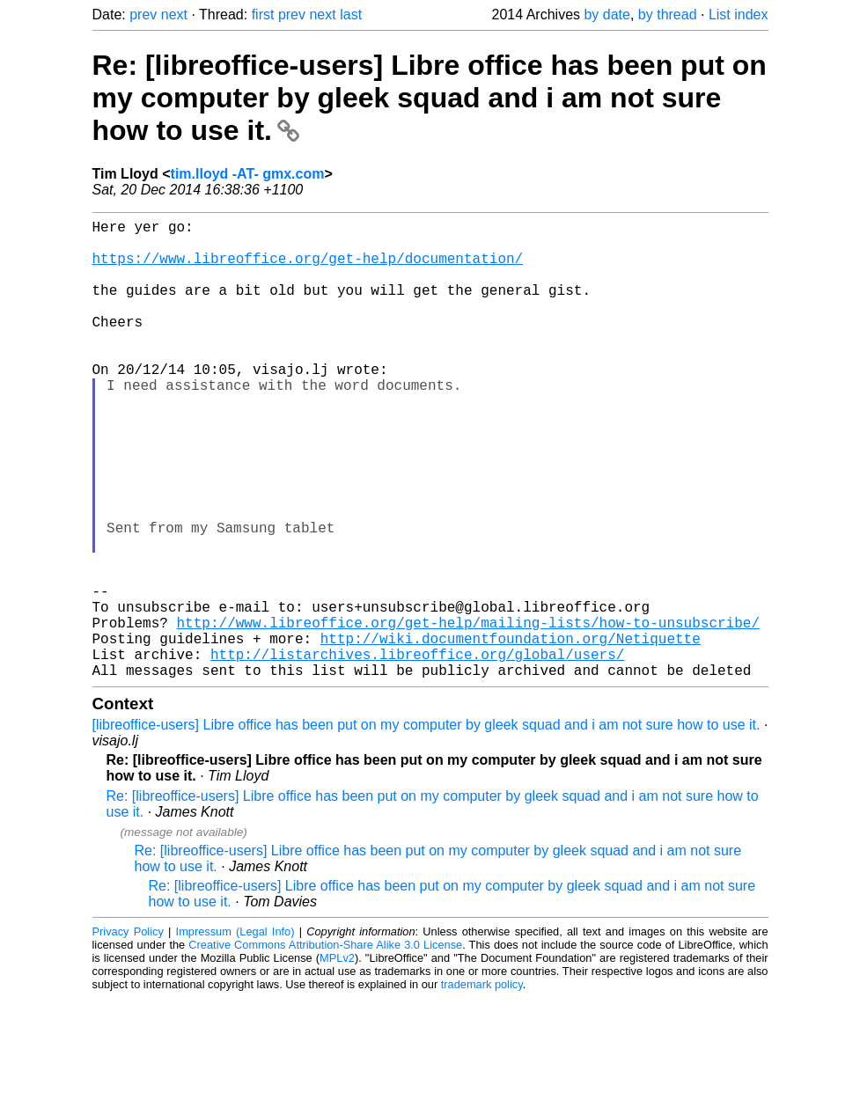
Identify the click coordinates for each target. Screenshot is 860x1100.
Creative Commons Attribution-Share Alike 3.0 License (325, 1046)
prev (143, 14)
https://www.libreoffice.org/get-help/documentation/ (308, 268)
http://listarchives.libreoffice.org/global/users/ (417, 752)
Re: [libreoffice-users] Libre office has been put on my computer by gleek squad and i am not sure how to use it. (429, 97)
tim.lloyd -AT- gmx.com (248, 173)
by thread (667, 14)
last (351, 14)
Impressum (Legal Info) (235, 1033)
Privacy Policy (128, 1033)
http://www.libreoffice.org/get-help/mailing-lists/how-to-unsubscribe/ (468, 713)
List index (738, 14)
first (263, 14)
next (174, 14)
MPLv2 (337, 1060)
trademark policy (482, 1086)
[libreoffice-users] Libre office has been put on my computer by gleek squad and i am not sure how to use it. (426, 826)
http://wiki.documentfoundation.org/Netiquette (510, 733)
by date (606, 14)
